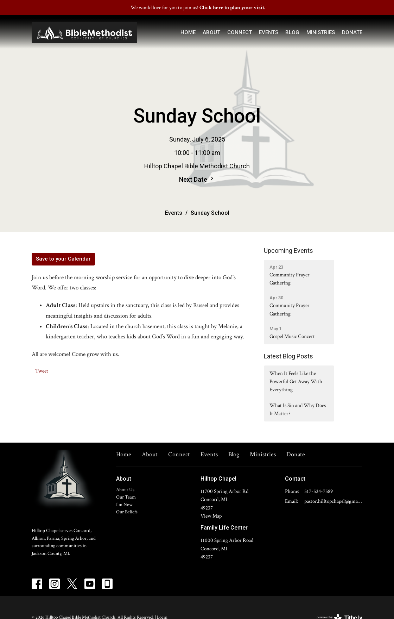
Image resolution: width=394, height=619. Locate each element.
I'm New (124, 504)
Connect (239, 32)
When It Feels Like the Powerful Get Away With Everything (295, 381)
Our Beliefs (127, 512)
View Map (211, 516)
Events (268, 32)
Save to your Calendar (63, 259)
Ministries (320, 32)
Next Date (197, 179)
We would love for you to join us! (198, 7)
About (211, 32)
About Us (125, 490)
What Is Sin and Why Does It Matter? (297, 409)
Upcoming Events (288, 250)
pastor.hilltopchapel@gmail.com (333, 501)
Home (188, 32)
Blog (292, 32)
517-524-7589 (318, 491)
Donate (352, 32)
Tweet (41, 371)
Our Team (126, 497)
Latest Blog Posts (288, 356)
